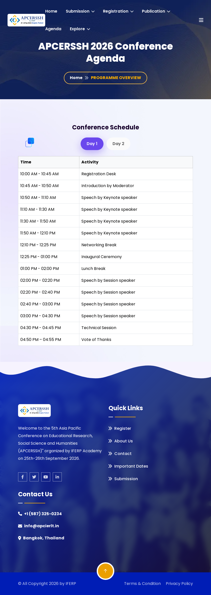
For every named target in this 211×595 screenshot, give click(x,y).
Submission (80, 11)
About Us (121, 441)
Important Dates (128, 466)
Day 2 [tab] (118, 144)
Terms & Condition (142, 583)
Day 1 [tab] (92, 144)
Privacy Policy (179, 583)
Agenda (53, 29)
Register (120, 428)
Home (51, 11)
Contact (120, 454)
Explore (80, 29)
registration (118, 11)
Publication (156, 11)
